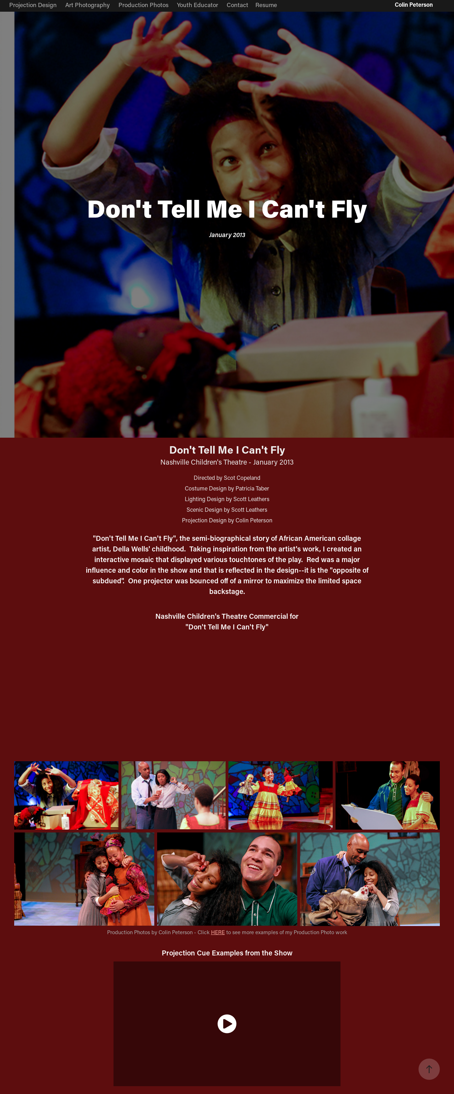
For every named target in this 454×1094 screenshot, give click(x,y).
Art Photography (87, 5)
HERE (218, 932)
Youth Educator (197, 5)
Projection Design (33, 5)
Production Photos (143, 5)
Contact (237, 5)
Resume (266, 5)
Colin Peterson (414, 4)
